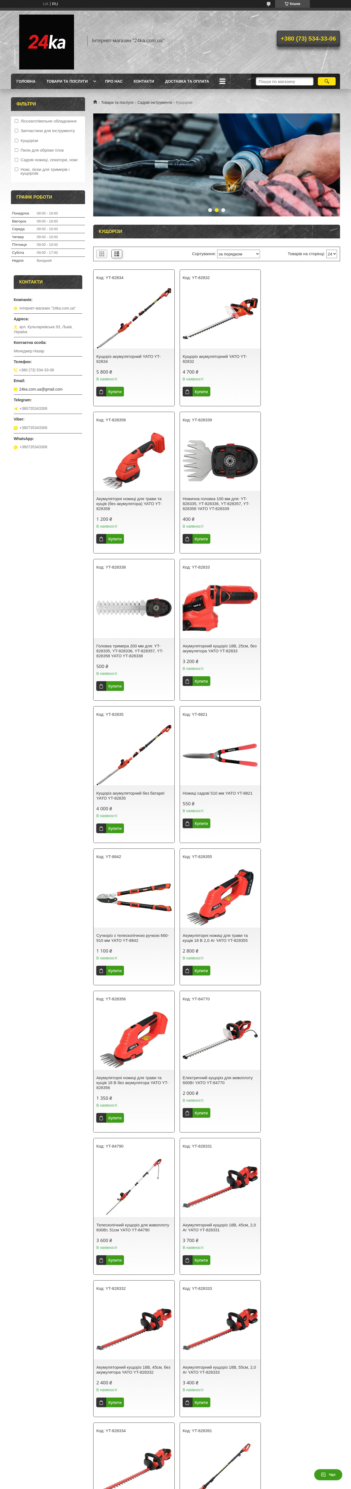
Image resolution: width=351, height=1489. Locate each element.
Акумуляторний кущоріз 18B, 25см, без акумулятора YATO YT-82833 (297, 506)
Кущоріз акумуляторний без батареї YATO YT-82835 (130, 653)
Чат (328, 1474)
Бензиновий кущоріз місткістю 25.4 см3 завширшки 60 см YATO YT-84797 (300, 1374)
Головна (25, 81)
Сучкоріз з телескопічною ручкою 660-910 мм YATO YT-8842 (300, 653)
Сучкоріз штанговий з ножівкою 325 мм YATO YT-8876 (298, 1232)
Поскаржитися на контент (179, 1484)
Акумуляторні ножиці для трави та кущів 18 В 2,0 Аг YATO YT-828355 (129, 795)
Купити (114, 391)
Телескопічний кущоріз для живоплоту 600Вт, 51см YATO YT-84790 (128, 945)
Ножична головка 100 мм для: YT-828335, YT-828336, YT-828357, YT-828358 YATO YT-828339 (129, 508)
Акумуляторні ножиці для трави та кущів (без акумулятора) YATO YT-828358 (296, 361)
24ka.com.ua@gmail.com (41, 389)
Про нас (114, 81)
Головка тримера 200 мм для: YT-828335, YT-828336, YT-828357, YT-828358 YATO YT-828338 (213, 508)
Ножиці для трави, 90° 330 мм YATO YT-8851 (130, 1232)
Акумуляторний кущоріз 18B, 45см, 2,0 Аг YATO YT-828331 (213, 943)
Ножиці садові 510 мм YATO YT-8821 (215, 651)
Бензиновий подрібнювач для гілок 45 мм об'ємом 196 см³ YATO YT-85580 (216, 1374)
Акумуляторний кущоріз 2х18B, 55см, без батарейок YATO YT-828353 (131, 1374)
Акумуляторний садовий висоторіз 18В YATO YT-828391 (297, 1090)
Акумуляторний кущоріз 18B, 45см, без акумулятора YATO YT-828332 (297, 943)
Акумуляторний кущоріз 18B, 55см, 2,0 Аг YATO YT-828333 (129, 1090)
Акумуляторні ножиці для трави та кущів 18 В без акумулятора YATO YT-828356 (216, 798)
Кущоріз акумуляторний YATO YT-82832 (212, 359)
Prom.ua (201, 1479)
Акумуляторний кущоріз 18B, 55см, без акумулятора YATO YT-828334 (213, 1090)
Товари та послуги (67, 81)
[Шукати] (327, 81)
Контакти (144, 81)
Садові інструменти (154, 102)
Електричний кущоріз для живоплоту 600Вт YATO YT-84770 (299, 795)
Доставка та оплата (187, 81)
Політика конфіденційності (222, 1484)
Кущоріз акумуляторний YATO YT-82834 (128, 359)
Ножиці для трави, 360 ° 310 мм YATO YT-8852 (216, 1232)
